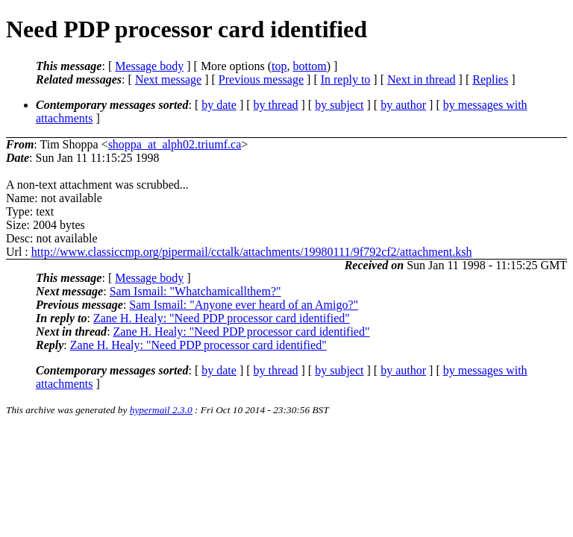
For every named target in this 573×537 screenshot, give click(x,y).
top (279, 66)
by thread (276, 104)
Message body (149, 66)
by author (403, 104)
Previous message (261, 79)
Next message (168, 79)
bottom (309, 66)
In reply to (346, 79)
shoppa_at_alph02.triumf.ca (175, 144)
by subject (339, 104)
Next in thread (421, 79)
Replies (490, 79)
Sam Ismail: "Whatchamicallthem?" (195, 291)
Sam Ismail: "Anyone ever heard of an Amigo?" (243, 304)
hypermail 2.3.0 (161, 409)
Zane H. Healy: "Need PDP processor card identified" (221, 318)
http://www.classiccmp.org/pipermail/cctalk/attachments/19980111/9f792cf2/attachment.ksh (251, 251)
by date (219, 104)
